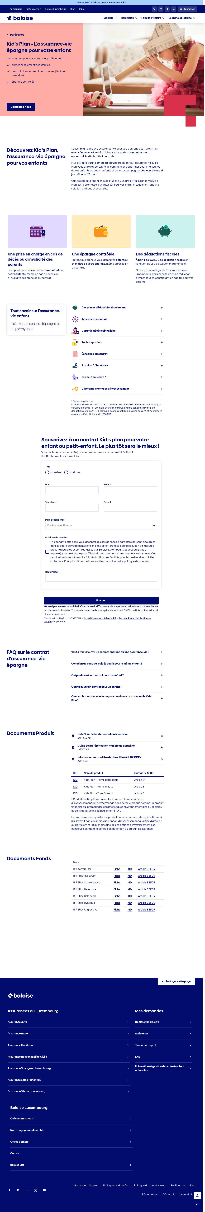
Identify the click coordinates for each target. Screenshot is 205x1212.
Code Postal (51, 572)
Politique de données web (149, 1185)
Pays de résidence (55, 519)
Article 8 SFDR (146, 869)
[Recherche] (173, 9)
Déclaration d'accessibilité (179, 1194)
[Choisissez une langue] (160, 9)
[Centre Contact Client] (154, 9)
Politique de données (56, 537)
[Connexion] (187, 9)
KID (75, 780)
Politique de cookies (183, 1185)
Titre (47, 466)
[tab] (110, 18)
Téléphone (50, 502)
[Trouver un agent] (167, 9)
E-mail (107, 502)
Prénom (108, 484)
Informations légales (85, 1185)
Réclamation (150, 1194)
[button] (117, 307)
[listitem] (16, 9)
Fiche (117, 869)
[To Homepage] (23, 18)
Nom (47, 484)
